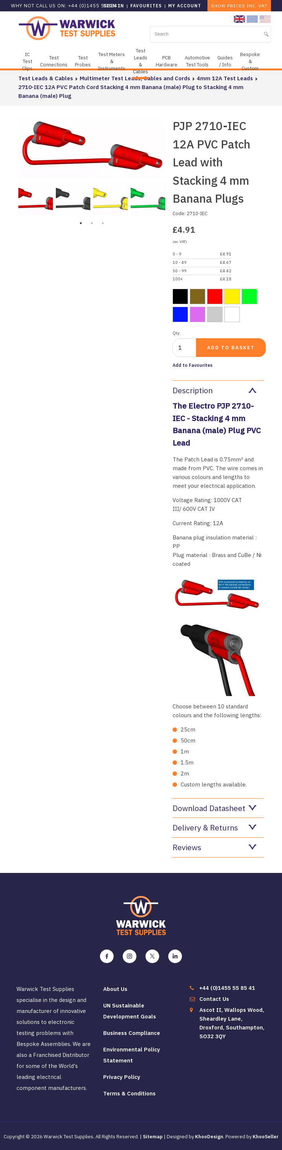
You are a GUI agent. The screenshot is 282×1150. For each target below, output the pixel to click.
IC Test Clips (27, 61)
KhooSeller (266, 1137)
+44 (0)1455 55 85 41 (227, 987)
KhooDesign (209, 1137)
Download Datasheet (214, 808)
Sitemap (153, 1137)
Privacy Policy (121, 1076)
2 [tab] (91, 223)
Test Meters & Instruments (111, 61)
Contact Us (214, 998)
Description (214, 390)
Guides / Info (225, 61)
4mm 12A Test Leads (225, 78)
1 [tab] (80, 223)
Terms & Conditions (129, 1093)
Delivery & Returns (214, 827)
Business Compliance (131, 1032)
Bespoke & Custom (250, 61)
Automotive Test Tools (197, 61)
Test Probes (83, 61)
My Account (184, 5)
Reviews (214, 847)
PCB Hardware (166, 61)
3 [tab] (102, 223)
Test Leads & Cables (140, 61)
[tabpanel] (35, 198)
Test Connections (54, 61)
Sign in (113, 5)
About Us (115, 988)
